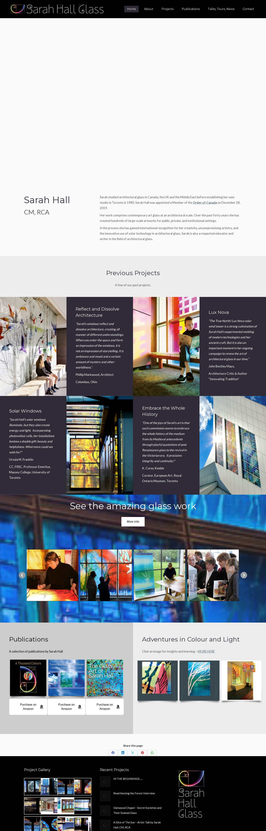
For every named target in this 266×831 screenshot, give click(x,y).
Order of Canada (205, 202)
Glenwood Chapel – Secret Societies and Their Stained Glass (137, 810)
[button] (22, 575)
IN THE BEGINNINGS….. (128, 778)
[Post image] (105, 781)
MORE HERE (206, 651)
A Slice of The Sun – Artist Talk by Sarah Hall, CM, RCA (137, 825)
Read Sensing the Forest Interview (134, 793)
